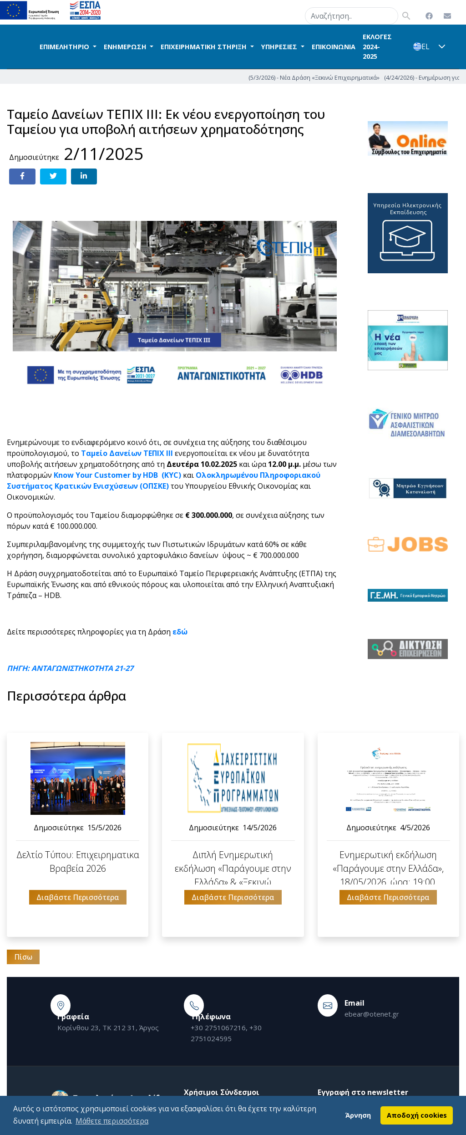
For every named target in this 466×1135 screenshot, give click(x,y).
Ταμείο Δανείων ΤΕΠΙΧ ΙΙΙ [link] (127, 453)
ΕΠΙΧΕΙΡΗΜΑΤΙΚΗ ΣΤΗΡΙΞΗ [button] (204, 46)
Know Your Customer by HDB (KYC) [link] (116, 475)
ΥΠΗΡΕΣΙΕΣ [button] (280, 46)
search (293, 14)
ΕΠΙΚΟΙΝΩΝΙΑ (333, 46)
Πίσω (23, 957)
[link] (179, 632)
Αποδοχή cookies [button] (417, 1115)
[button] (442, 46)
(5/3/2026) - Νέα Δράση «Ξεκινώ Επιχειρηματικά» (357, 77)
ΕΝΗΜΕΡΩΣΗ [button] (126, 46)
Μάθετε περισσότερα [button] (112, 1121)
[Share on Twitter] (53, 176)
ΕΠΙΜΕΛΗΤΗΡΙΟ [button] (65, 46)
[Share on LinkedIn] (84, 176)
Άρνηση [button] (358, 1115)
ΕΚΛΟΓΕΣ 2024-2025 (377, 46)
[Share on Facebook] (22, 176)
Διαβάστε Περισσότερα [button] (77, 897)
